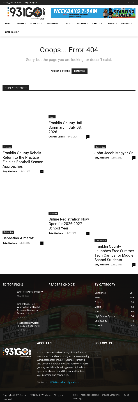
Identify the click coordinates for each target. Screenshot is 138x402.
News (52, 117)
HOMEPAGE (79, 71)
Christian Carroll (57, 136)
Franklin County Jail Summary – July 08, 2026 (65, 127)
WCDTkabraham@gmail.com (65, 382)
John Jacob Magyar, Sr (114, 153)
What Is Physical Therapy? (30, 292)
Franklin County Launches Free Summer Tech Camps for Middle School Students (114, 253)
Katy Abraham (10, 171)
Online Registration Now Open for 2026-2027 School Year (69, 223)
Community (101, 240)
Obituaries (100, 147)
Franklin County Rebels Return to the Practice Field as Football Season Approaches (23, 160)
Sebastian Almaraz (18, 238)
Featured (7, 147)
